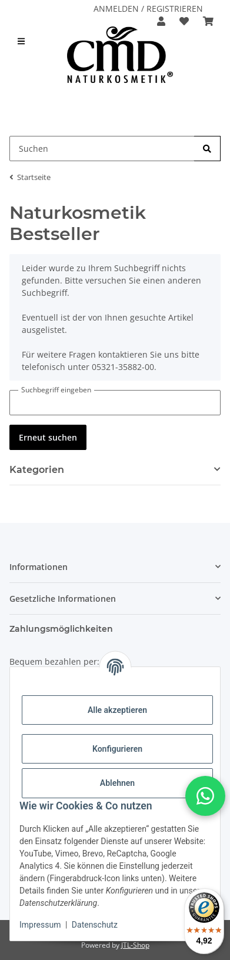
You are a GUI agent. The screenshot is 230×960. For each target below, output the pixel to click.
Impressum (40, 924)
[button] (161, 21)
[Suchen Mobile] (102, 148)
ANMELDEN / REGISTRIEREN (148, 8)
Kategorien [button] (36, 469)
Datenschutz (95, 924)
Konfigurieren (117, 749)
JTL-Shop (135, 945)
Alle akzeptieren (117, 710)
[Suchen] (207, 148)
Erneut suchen (48, 437)
